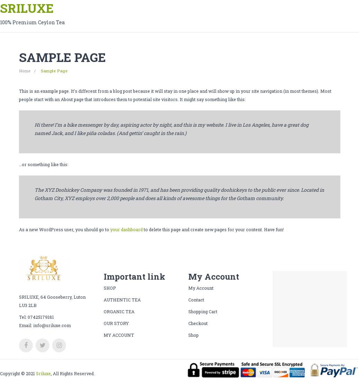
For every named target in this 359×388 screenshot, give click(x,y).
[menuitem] (119, 335)
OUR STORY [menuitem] (116, 323)
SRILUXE (27, 8)
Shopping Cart (202, 311)
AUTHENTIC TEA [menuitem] (122, 300)
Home (25, 70)
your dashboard (126, 229)
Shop (193, 335)
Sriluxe (43, 373)
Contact (196, 300)
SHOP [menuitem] (110, 288)
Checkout (198, 323)
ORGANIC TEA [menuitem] (119, 311)
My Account (201, 288)
